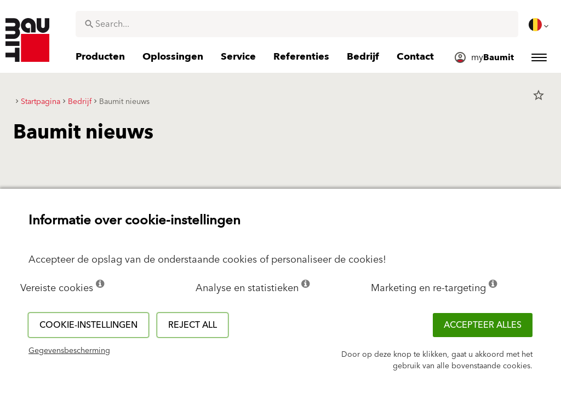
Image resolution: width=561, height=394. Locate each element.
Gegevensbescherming (69, 350)
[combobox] (297, 24)
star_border (538, 95)
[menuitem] (540, 24)
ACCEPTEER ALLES (483, 325)
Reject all (192, 325)
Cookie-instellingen (88, 325)
